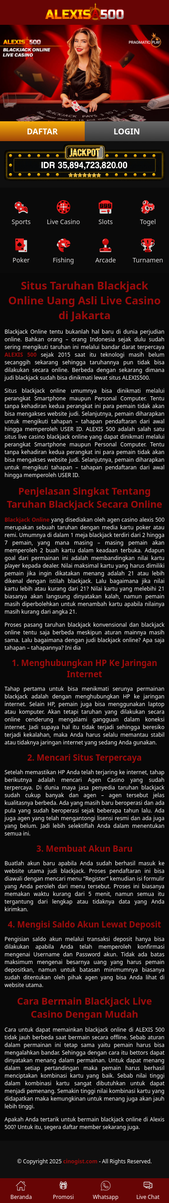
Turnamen (147, 251)
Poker (21, 251)
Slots (106, 213)
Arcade (106, 251)
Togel (147, 213)
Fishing (63, 251)
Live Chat (147, 1190)
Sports (21, 213)
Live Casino (63, 213)
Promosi (63, 1190)
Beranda (21, 1190)
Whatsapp (106, 1190)
